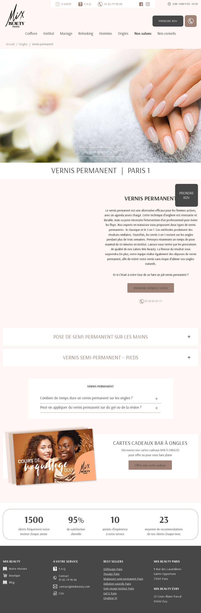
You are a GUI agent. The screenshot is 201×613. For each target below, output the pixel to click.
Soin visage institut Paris (118, 588)
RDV (168, 21)
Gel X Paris (110, 593)
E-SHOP (66, 4)
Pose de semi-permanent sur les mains (100, 336)
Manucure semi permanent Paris (123, 579)
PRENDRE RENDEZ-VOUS (100, 152)
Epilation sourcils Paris (117, 583)
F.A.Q (87, 4)
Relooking (85, 33)
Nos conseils (166, 33)
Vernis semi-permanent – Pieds (100, 357)
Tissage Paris (111, 574)
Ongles (123, 33)
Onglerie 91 (110, 598)
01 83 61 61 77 (153, 301)
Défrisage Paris (112, 569)
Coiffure (31, 33)
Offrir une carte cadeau (150, 465)
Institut (48, 33)
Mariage (66, 33)
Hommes (105, 33)
